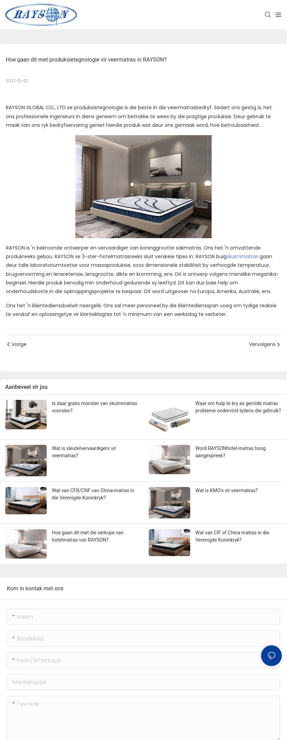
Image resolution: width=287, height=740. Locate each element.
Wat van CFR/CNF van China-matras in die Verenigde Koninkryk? (93, 494)
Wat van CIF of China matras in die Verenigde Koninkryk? (232, 536)
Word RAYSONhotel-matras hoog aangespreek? (230, 452)
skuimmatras (242, 256)
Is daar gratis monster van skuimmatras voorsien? (94, 407)
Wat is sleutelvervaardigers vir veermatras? (84, 452)
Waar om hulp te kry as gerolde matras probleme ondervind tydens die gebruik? (238, 407)
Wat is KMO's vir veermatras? (226, 490)
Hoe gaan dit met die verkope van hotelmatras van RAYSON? (87, 536)
